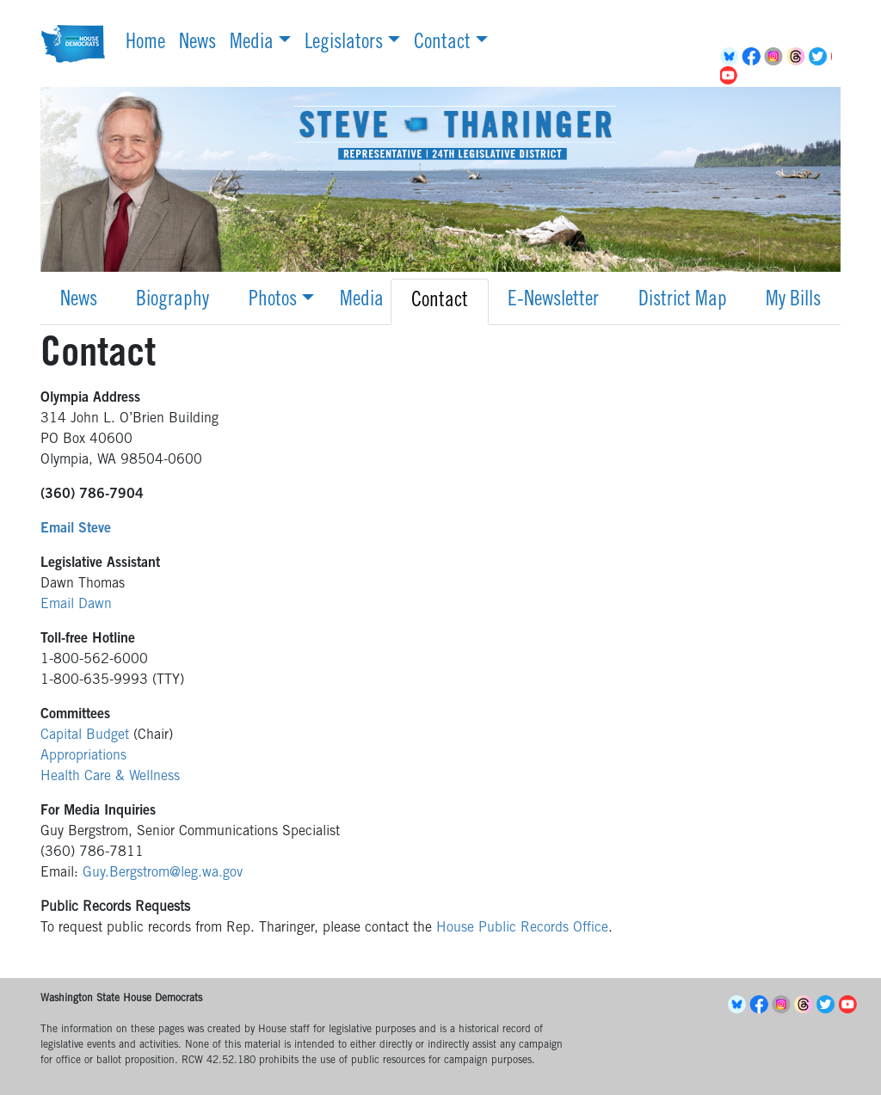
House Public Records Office (522, 928)
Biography (172, 301)
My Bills (793, 301)
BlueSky (731, 56)
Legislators (344, 44)
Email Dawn (76, 605)
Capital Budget (84, 735)
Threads (798, 56)
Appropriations (83, 756)
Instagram (776, 56)
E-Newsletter (553, 301)
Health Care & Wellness (110, 777)
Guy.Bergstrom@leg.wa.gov (163, 873)
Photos (273, 301)
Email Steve (75, 529)
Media (252, 44)
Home (145, 44)
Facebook (753, 56)
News (197, 44)
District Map (682, 301)
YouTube (731, 75)
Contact (442, 44)
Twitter (821, 56)
